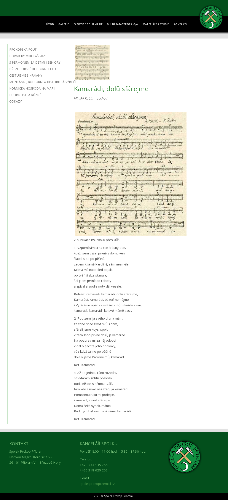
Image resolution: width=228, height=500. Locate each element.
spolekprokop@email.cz (97, 483)
